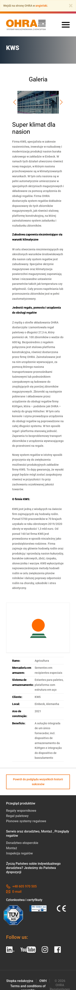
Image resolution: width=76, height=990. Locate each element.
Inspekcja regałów (19, 853)
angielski (41, 5)
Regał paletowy (17, 816)
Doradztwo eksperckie (22, 843)
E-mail (13, 891)
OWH (43, 981)
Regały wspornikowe (21, 811)
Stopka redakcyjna (19, 981)
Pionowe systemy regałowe (26, 821)
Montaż (11, 848)
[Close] (71, 5)
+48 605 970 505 (21, 886)
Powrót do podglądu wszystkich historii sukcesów (38, 782)
